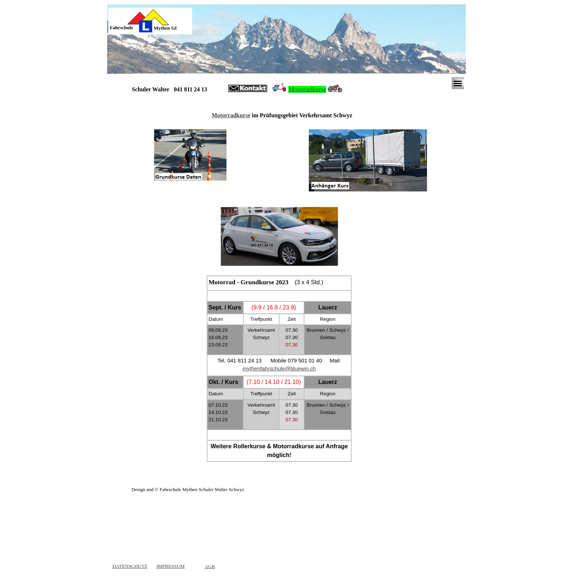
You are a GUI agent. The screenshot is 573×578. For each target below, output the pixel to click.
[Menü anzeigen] (458, 83)
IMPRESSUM (170, 566)
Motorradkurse (307, 89)
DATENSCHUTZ (129, 566)
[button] (248, 89)
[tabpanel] (127, 27)
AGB (210, 566)
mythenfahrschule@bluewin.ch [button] (279, 369)
